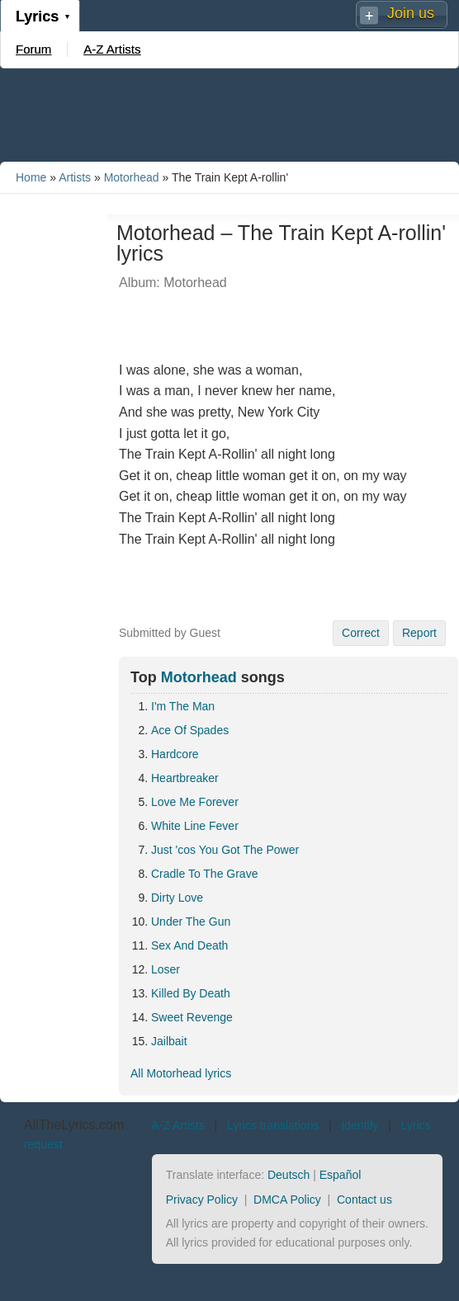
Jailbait (169, 1041)
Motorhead (131, 177)
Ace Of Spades (190, 730)
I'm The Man (183, 706)
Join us (410, 13)
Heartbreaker (185, 778)
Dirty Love (177, 897)
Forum (33, 49)
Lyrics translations (273, 1125)
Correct (361, 632)
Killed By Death (190, 993)
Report (419, 632)
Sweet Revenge (192, 1017)
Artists (75, 177)
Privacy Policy (202, 1199)
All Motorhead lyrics (180, 1073)
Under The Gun (190, 921)
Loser (165, 969)
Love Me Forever (195, 801)
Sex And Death (189, 945)
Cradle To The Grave (204, 873)
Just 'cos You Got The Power (225, 849)
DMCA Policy (287, 1199)
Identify (359, 1125)
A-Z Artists (111, 49)
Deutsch (288, 1174)
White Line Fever (195, 825)
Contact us (364, 1199)
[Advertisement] (229, 114)
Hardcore (175, 754)
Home (31, 177)
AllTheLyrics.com (74, 1125)
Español (340, 1174)
